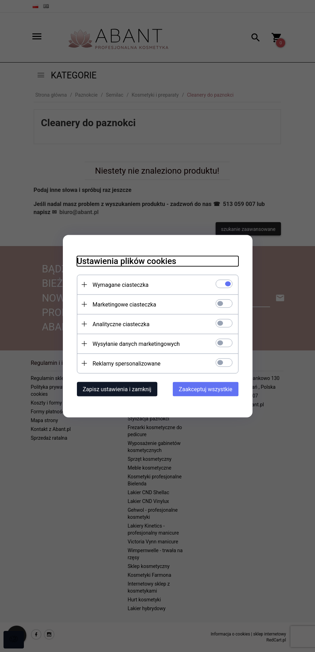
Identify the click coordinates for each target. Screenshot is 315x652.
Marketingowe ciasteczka (124, 304)
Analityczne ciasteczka (121, 324)
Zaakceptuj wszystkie (205, 389)
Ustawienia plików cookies (126, 261)
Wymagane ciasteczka (121, 284)
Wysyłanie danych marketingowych (136, 343)
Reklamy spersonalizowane (126, 363)
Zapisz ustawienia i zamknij (117, 389)
